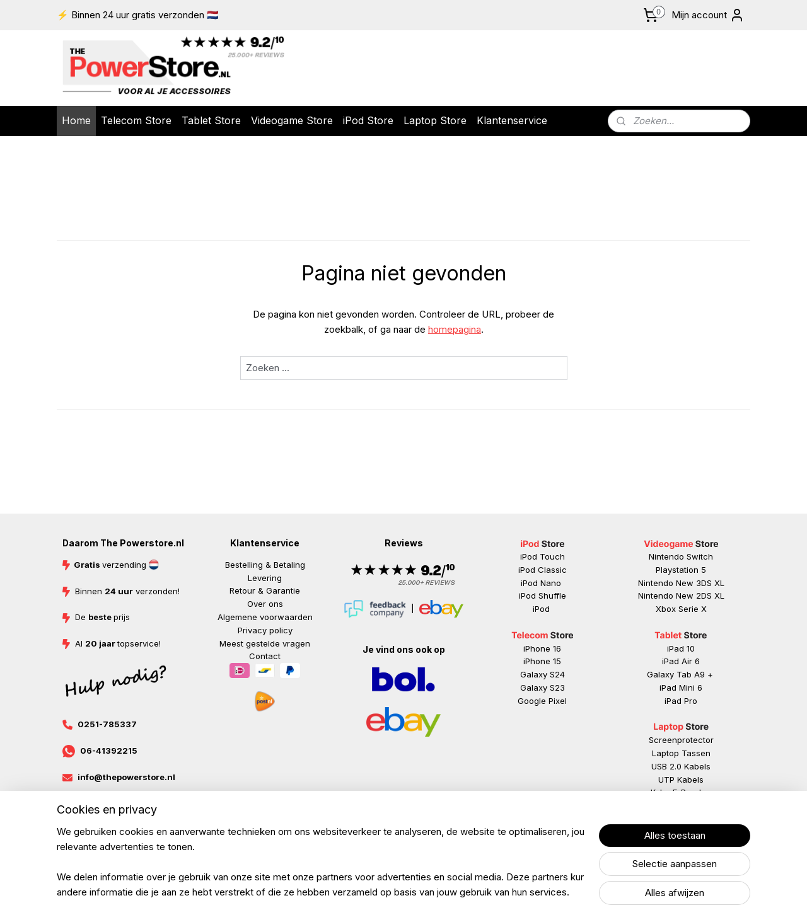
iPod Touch (542, 556)
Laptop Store (435, 120)
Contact (265, 656)
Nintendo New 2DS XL (681, 595)
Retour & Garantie (264, 590)
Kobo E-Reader (680, 792)
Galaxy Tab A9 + (680, 674)
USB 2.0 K (670, 766)
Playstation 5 (681, 570)
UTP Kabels (681, 779)
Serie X (692, 609)
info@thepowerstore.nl (126, 777)
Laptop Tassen (681, 753)
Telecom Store (136, 120)
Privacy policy (265, 630)
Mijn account (708, 15)
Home (76, 120)
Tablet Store (211, 120)
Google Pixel (542, 701)
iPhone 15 (542, 661)
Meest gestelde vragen (264, 643)
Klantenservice (512, 120)
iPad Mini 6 (680, 687)
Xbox (667, 609)
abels (700, 766)
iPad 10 (681, 648)
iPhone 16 (542, 648)
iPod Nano (542, 583)
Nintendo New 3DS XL (681, 583)
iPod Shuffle (542, 595)
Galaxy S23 (542, 687)
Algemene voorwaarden (265, 617)
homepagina (454, 329)
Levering (265, 578)
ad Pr (681, 701)
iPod (542, 609)
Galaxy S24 (542, 674)
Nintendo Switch (681, 556)
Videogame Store (292, 120)
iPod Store (368, 120)
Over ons (265, 604)
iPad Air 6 (681, 661)
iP (668, 701)
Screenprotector (681, 740)
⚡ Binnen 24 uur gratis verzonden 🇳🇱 (138, 15)
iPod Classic (542, 570)
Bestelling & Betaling (265, 565)
